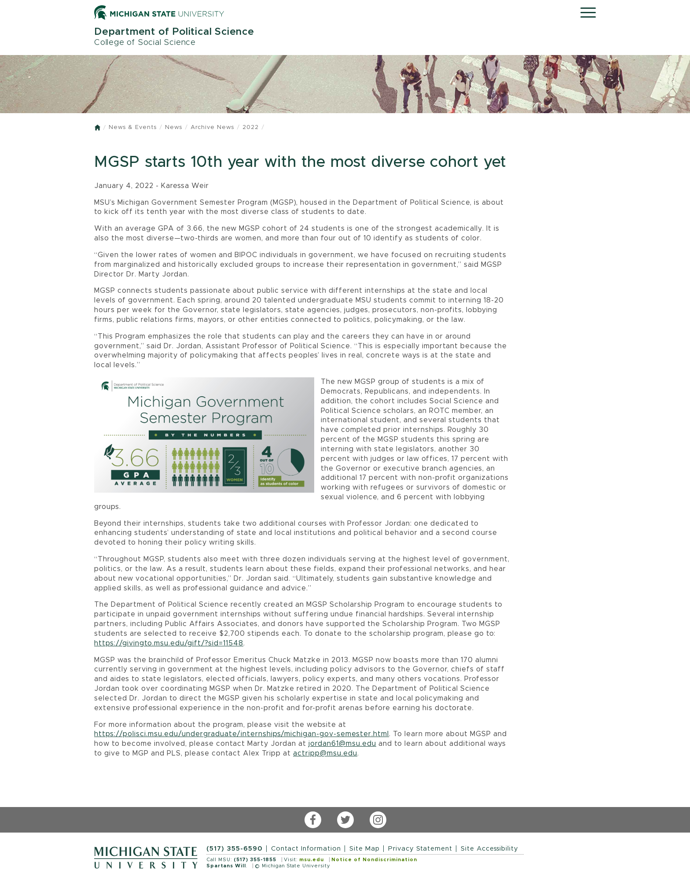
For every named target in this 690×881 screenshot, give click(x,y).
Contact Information (306, 848)
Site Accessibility (489, 848)
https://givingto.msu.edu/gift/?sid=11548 (168, 643)
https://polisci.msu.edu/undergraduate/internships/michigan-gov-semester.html (241, 733)
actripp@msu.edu (325, 753)
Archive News (212, 127)
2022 (250, 127)
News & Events (133, 127)
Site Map (364, 848)
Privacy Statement (420, 848)
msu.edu (311, 859)
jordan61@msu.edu (342, 743)
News (173, 127)
